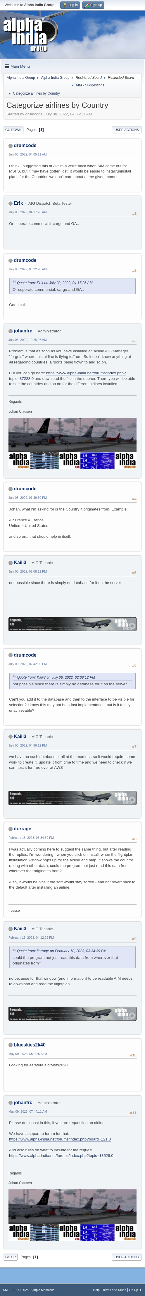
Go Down (13, 130)
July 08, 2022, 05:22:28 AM (27, 269)
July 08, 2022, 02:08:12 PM (27, 571)
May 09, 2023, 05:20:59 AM (27, 1054)
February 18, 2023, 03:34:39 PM (31, 837)
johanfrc (23, 330)
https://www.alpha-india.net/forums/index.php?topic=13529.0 (61, 1155)
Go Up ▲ (135, 1290)
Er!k (18, 203)
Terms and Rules (114, 1290)
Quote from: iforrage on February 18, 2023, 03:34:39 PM (61, 951)
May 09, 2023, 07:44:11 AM (27, 1111)
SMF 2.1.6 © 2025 (16, 1290)
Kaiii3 (20, 562)
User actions (127, 130)
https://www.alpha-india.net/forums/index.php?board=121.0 (60, 1139)
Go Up (10, 1257)
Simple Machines (42, 1290)
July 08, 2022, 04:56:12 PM (27, 745)
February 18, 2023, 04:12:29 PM (31, 937)
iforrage (22, 828)
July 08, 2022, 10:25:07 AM (27, 339)
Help (96, 1290)
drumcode (25, 145)
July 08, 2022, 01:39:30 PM (27, 497)
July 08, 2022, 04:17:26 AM (27, 212)
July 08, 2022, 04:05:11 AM (27, 154)
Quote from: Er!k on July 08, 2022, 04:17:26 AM (55, 283)
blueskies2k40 (29, 1044)
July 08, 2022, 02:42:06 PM (27, 664)
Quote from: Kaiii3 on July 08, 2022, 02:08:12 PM (56, 677)
